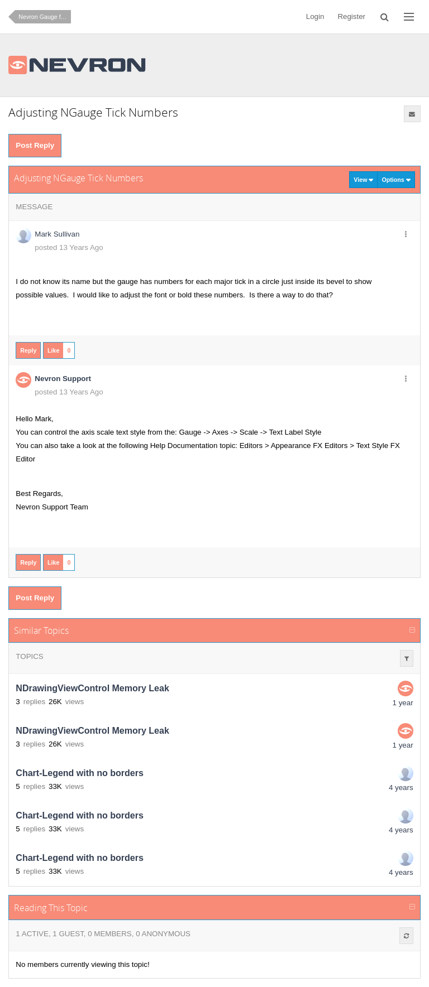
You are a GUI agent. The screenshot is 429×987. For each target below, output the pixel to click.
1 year (403, 703)
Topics (29, 656)
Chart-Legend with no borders (79, 773)
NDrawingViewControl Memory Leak (92, 688)
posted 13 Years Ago (69, 247)
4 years (401, 787)
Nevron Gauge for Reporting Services (44, 16)
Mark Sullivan (57, 234)
